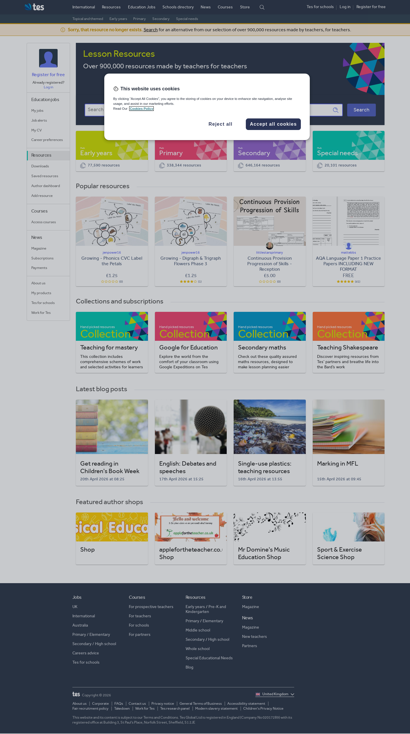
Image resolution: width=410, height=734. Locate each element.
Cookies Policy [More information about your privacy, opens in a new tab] (141, 108)
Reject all (220, 124)
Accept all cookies (273, 124)
